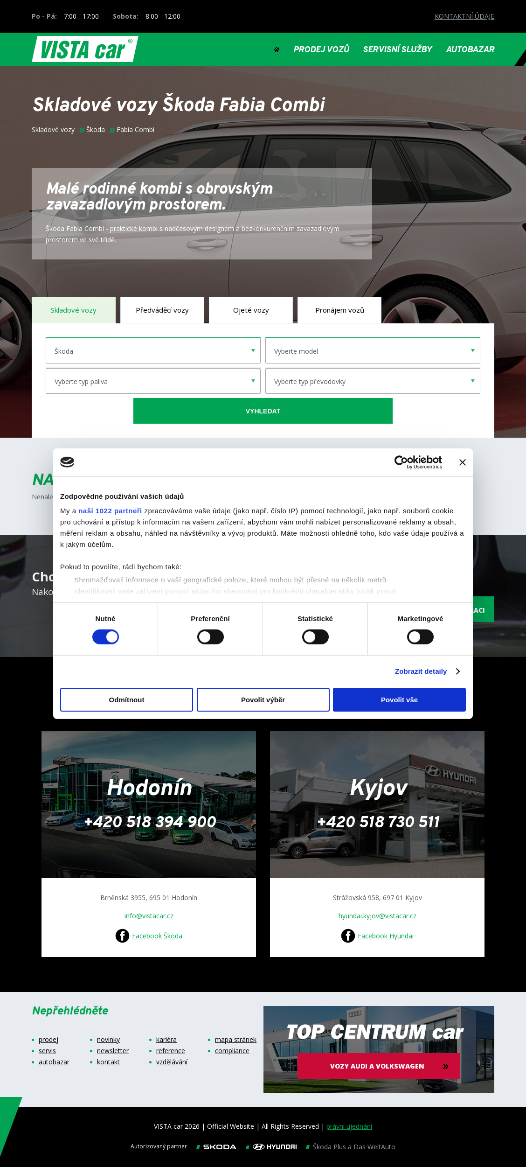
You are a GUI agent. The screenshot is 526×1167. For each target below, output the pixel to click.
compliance (232, 1051)
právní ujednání (349, 1126)
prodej (48, 1039)
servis (47, 1051)
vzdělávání (171, 1062)
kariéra (166, 1039)
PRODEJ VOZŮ (321, 50)
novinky (108, 1039)
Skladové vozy (53, 129)
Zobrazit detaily (421, 671)
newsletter (113, 1051)
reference (170, 1051)
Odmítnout (127, 700)
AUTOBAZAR (470, 50)
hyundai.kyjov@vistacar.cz (377, 915)
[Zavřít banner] (462, 462)
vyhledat (263, 411)
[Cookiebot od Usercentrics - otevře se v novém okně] (401, 462)
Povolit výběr (263, 700)
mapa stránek (235, 1039)
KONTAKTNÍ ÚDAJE (464, 16)
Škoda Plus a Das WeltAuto (354, 1147)
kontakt (108, 1062)
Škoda (95, 129)
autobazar (54, 1062)
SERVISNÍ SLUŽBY (397, 50)
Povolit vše (399, 700)
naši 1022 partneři (110, 511)
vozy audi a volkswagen (379, 1066)
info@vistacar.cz (149, 915)
